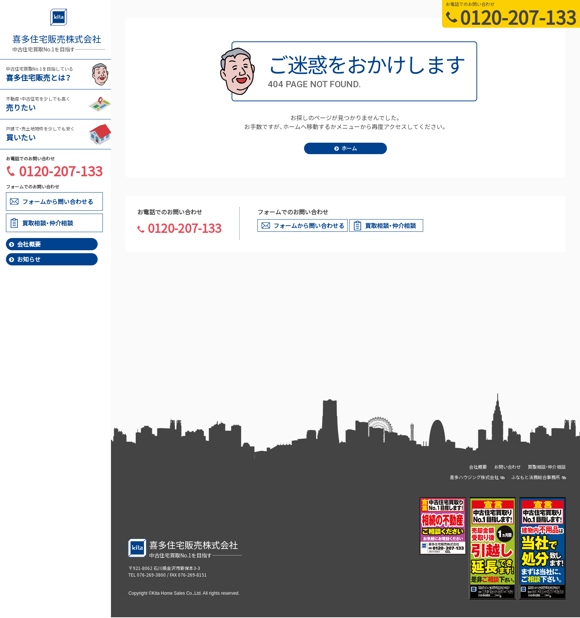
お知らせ (25, 259)
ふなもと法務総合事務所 (538, 478)
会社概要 (25, 244)
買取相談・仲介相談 (547, 467)
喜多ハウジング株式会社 (477, 478)
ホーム (345, 148)
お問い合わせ (507, 467)
